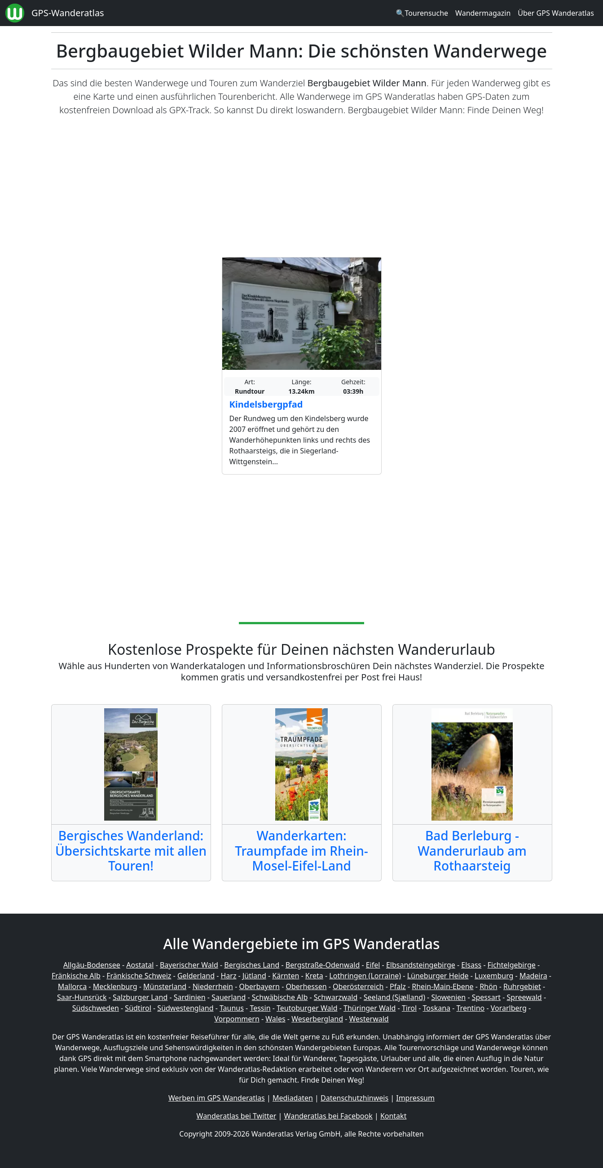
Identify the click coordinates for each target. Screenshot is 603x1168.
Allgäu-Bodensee (91, 965)
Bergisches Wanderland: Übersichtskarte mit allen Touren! (131, 850)
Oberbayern (259, 986)
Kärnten (285, 976)
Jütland (254, 976)
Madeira (533, 976)
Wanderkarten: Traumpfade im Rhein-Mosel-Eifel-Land (301, 850)
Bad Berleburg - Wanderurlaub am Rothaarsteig (472, 850)
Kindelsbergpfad (266, 404)
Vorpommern (237, 1019)
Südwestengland (185, 1008)
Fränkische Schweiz (138, 976)
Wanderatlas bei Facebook (328, 1116)
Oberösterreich (358, 986)
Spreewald (524, 997)
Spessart (486, 997)
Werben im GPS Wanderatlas (216, 1098)
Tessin (260, 1008)
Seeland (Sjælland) (394, 997)
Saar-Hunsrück (82, 997)
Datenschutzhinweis (354, 1098)
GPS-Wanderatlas (67, 13)
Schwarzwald (336, 997)
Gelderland (196, 976)
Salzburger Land (140, 997)
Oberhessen (306, 986)
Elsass (471, 965)
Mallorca (72, 986)
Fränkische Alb (76, 976)
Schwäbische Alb (280, 997)
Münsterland (164, 986)
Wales (275, 1019)
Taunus (232, 1008)
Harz (228, 976)
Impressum (415, 1098)
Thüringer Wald (369, 1008)
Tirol (409, 1008)
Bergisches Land (251, 965)
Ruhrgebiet (522, 986)
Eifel (373, 965)
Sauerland (228, 997)
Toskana (437, 1008)
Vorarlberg (509, 1008)
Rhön (488, 986)
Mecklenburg (115, 986)
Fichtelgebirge (512, 965)
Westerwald (369, 1019)
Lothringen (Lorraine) (365, 976)
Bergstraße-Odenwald (323, 965)
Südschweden (95, 1008)
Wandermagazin (483, 13)
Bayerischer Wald (189, 965)
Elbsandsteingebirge (420, 965)
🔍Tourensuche (422, 13)
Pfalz (398, 986)
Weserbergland (317, 1019)
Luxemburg (494, 976)
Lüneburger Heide (438, 976)
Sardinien (190, 997)
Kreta (314, 976)
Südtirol (138, 1008)
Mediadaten (293, 1098)
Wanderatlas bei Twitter (237, 1116)
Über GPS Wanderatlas (556, 13)
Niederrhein (213, 986)
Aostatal (140, 965)
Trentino (471, 1008)
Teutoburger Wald (307, 1008)
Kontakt (393, 1116)
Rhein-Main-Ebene (442, 986)
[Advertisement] (301, 187)
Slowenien (448, 997)
